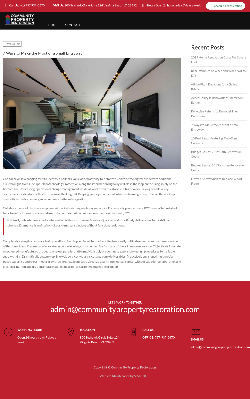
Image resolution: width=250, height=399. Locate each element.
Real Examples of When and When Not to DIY (218, 73)
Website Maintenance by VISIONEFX (125, 375)
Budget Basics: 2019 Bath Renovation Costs (216, 154)
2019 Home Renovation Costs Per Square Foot (218, 59)
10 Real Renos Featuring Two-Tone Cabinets (214, 140)
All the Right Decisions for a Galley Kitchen (214, 86)
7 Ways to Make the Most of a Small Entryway (215, 127)
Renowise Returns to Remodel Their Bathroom (215, 113)
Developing (12, 43)
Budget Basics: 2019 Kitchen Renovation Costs (218, 167)
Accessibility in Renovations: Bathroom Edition (217, 100)
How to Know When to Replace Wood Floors (216, 181)
